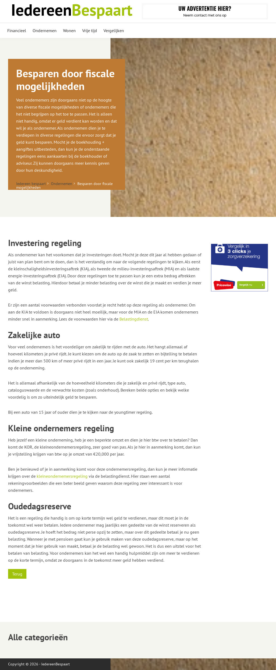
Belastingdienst (133, 319)
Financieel (16, 30)
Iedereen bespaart (31, 183)
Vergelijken (114, 30)
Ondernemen (45, 30)
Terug (17, 574)
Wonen (69, 30)
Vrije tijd (89, 30)
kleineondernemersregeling (62, 476)
